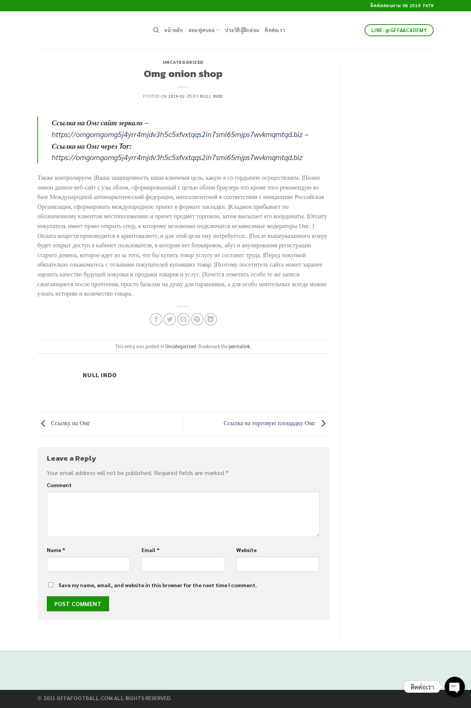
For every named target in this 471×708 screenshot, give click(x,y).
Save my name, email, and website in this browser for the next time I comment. (157, 585)
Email (151, 549)
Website (246, 549)
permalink (239, 346)
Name (56, 549)
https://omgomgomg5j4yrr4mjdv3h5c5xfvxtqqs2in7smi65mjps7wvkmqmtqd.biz (177, 134)
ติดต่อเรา (275, 30)
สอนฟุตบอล (204, 30)
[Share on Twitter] (169, 319)
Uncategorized (183, 62)
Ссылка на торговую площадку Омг (276, 423)
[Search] (156, 30)
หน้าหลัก (173, 30)
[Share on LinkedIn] (211, 319)
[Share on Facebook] (156, 319)
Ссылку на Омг (63, 423)
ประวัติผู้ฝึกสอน (242, 30)
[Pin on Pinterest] (197, 319)
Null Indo (211, 96)
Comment (59, 484)
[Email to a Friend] (183, 319)
